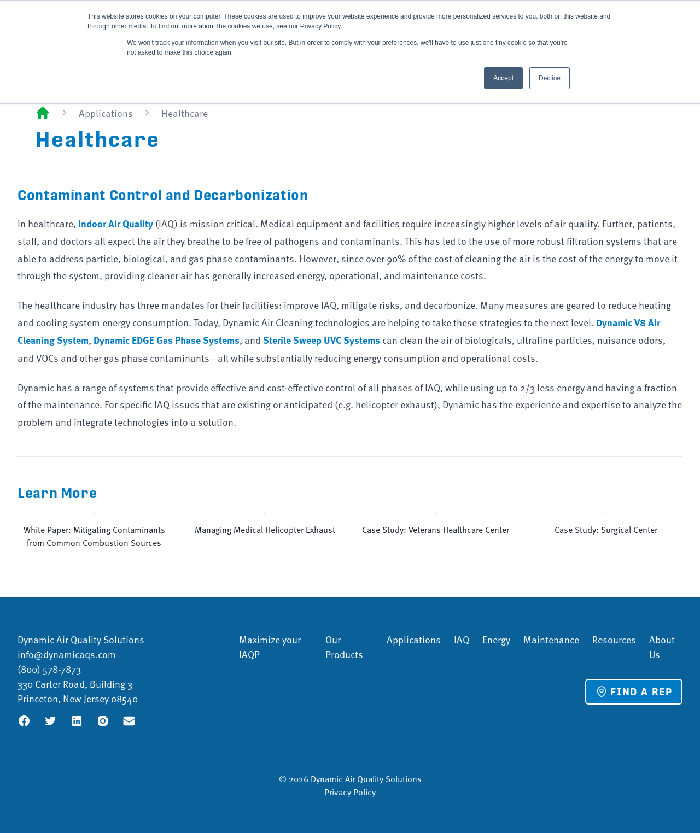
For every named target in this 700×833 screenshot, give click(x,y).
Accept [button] (503, 78)
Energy (496, 639)
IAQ (461, 639)
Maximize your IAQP (270, 646)
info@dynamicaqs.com (67, 654)
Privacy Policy (350, 791)
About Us (662, 646)
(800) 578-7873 (49, 669)
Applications (106, 113)
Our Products (344, 646)
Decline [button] (550, 78)
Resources (614, 639)
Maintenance (551, 639)
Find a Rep (634, 691)
